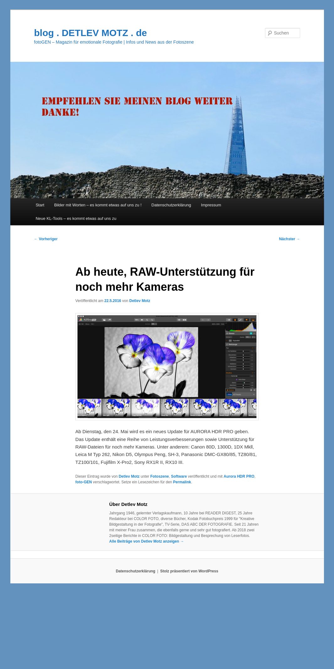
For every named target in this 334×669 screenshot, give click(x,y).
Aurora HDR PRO (239, 476)
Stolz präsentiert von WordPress (189, 571)
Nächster (289, 239)
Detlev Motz (139, 301)
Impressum (211, 205)
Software (179, 476)
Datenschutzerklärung (171, 205)
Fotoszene (159, 476)
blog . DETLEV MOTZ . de (90, 33)
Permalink (182, 482)
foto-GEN (83, 482)
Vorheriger (46, 239)
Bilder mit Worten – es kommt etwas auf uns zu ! (98, 205)
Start (40, 205)
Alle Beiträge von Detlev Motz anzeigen (146, 541)
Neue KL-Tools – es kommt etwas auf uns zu (76, 218)
